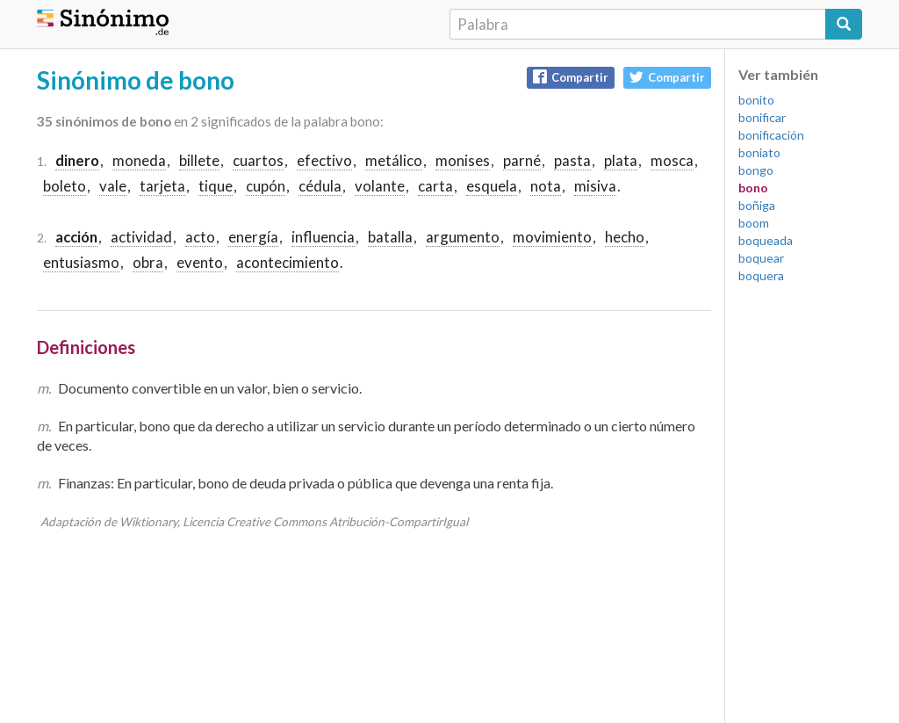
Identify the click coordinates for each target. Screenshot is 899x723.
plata (620, 160)
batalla (390, 237)
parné (522, 160)
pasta (572, 160)
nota (545, 186)
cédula (320, 186)
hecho (624, 237)
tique (215, 186)
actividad (141, 237)
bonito (756, 99)
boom (753, 222)
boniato (759, 152)
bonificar (762, 117)
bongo (755, 170)
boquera (761, 275)
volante (380, 186)
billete (199, 160)
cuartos (258, 160)
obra (148, 262)
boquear (761, 257)
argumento (463, 237)
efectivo (324, 160)
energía (253, 237)
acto (200, 237)
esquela (491, 186)
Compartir (570, 76)
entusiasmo (81, 262)
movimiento (552, 237)
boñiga (756, 205)
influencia (323, 237)
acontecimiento (287, 262)
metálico (393, 160)
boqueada (765, 240)
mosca (672, 160)
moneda (139, 160)
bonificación (771, 134)
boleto (64, 186)
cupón (265, 186)
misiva (595, 186)
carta (435, 186)
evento (199, 262)
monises (462, 160)
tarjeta (162, 186)
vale (112, 186)
